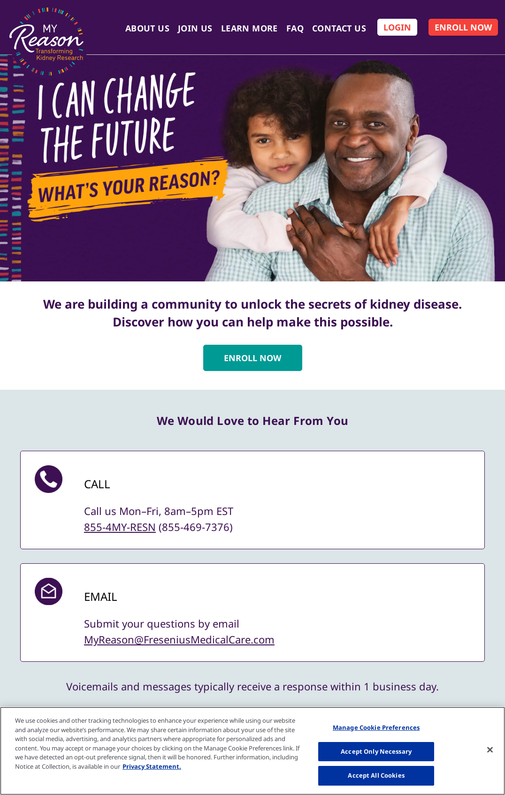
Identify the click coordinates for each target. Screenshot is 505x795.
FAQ (295, 28)
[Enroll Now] (463, 27)
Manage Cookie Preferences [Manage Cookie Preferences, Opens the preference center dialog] (376, 727)
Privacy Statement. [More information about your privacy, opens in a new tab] (151, 766)
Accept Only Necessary (376, 751)
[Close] (490, 750)
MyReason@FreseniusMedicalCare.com (179, 639)
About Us (147, 28)
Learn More (249, 28)
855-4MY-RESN (120, 527)
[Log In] (397, 27)
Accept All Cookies (376, 775)
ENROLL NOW (252, 357)
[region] (252, 751)
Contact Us (339, 28)
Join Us (195, 28)
